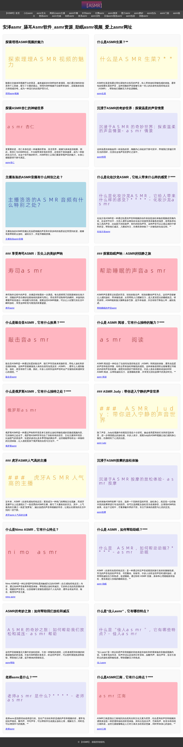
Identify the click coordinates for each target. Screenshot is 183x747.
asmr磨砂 (138, 13)
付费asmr (99, 13)
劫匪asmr (69, 16)
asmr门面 (164, 13)
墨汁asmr (125, 13)
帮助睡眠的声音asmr (107, 308)
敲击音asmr (11, 377)
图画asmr (43, 16)
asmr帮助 (10, 663)
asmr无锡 (56, 16)
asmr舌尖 (41, 13)
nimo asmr (10, 597)
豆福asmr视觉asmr (113, 16)
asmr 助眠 (102, 584)
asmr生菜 (101, 93)
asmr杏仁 (10, 162)
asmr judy (101, 443)
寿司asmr (10, 308)
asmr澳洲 (112, 13)
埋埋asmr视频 (12, 93)
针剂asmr (86, 13)
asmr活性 (95, 16)
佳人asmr (101, 663)
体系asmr (82, 16)
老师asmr (10, 729)
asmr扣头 (151, 13)
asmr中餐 (73, 13)
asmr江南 (101, 729)
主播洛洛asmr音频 (14, 239)
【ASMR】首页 (12, 13)
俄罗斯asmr (11, 446)
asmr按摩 (101, 512)
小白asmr (28, 13)
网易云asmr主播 (57, 13)
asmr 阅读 (102, 377)
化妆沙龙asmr (103, 231)
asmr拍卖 (130, 16)
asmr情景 (101, 157)
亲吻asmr (143, 16)
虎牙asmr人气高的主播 (16, 515)
